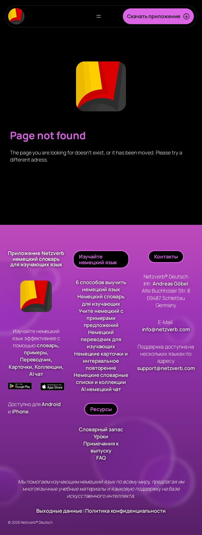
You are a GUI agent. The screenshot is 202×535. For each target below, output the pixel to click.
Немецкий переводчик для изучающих (101, 339)
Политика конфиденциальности (125, 511)
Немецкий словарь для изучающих (101, 300)
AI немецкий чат (101, 389)
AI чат (36, 373)
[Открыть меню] (98, 16)
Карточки (20, 366)
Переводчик (35, 359)
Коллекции (48, 366)
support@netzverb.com (166, 368)
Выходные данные (59, 511)
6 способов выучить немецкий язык (101, 286)
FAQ (101, 457)
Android (51, 404)
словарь (47, 345)
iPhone (20, 411)
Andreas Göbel (170, 283)
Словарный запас (101, 429)
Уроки (101, 436)
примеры (35, 352)
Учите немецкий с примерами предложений (101, 318)
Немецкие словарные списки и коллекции (101, 378)
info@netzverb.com (166, 329)
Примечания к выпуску (101, 447)
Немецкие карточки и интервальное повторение (101, 360)
